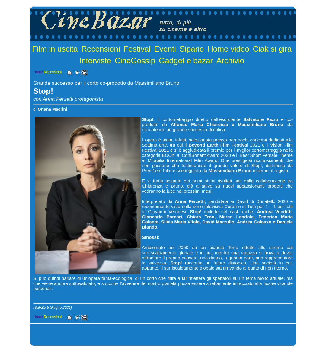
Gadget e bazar (186, 60)
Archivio (230, 60)
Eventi (165, 48)
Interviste (95, 60)
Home (38, 72)
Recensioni (100, 48)
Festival (137, 48)
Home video (228, 48)
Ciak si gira (272, 48)
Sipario (192, 48)
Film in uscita (55, 48)
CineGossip (135, 60)
